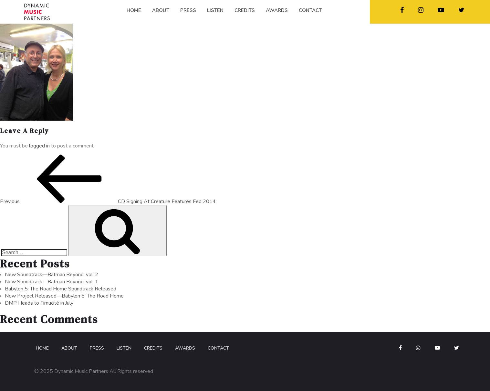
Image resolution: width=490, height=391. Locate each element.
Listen (124, 348)
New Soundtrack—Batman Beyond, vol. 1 (51, 281)
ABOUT (160, 10)
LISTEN (215, 10)
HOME (134, 10)
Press (97, 348)
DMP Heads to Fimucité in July (39, 303)
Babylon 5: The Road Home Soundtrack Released (60, 288)
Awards (185, 348)
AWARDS (277, 10)
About (69, 348)
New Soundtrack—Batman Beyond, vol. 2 (51, 274)
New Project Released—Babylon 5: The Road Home (64, 295)
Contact (218, 348)
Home (42, 348)
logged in (39, 145)
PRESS (188, 10)
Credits (153, 348)
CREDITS (245, 10)
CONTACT (310, 10)
